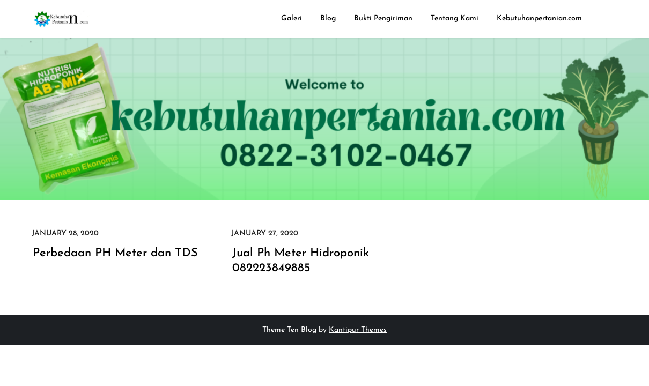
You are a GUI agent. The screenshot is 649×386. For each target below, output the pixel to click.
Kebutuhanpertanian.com (539, 18)
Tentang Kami (454, 18)
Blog (328, 18)
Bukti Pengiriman (383, 18)
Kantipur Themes (358, 330)
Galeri (291, 18)
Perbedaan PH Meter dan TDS (115, 253)
